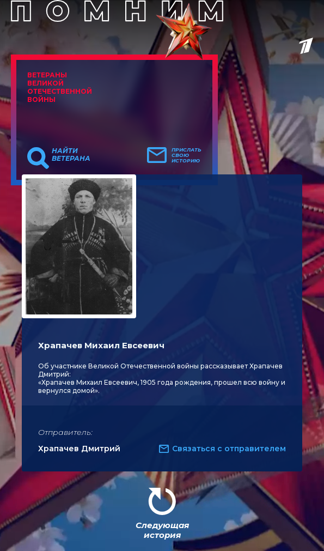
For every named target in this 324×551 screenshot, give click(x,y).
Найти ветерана (71, 154)
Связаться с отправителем (229, 448)
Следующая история (162, 530)
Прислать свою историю (186, 155)
